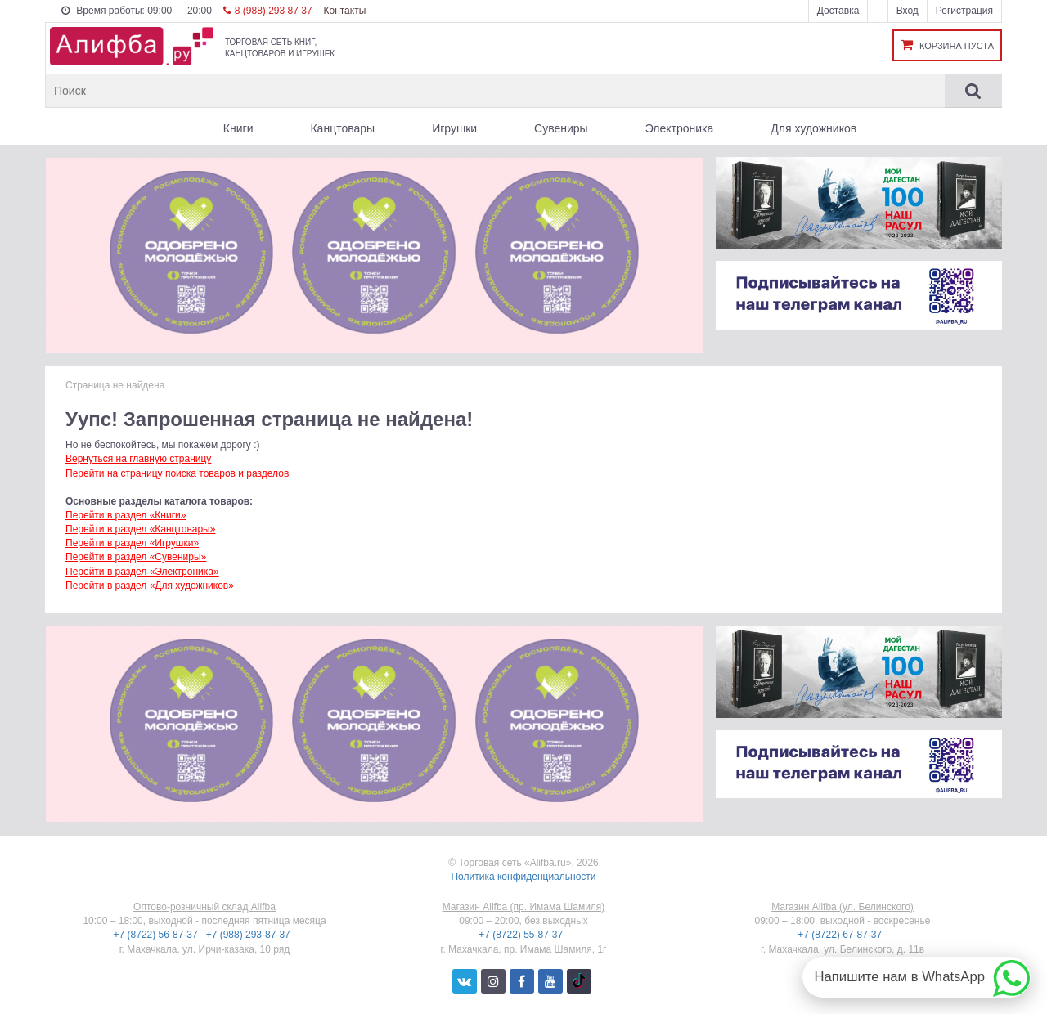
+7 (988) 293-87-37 (249, 934)
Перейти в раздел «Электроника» (142, 571)
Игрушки (454, 128)
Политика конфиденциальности (523, 876)
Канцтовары (342, 128)
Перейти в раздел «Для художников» (149, 585)
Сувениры (561, 128)
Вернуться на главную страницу (138, 458)
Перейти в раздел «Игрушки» (132, 543)
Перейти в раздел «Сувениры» (135, 557)
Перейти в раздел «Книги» (125, 515)
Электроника (679, 128)
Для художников (813, 128)
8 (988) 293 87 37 (267, 10)
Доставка (838, 10)
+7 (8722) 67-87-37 (841, 934)
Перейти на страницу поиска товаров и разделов (177, 473)
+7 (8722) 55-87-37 (522, 934)
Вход (907, 10)
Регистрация (964, 10)
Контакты (344, 10)
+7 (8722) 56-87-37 (157, 934)
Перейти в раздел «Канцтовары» (140, 529)
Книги (238, 128)
